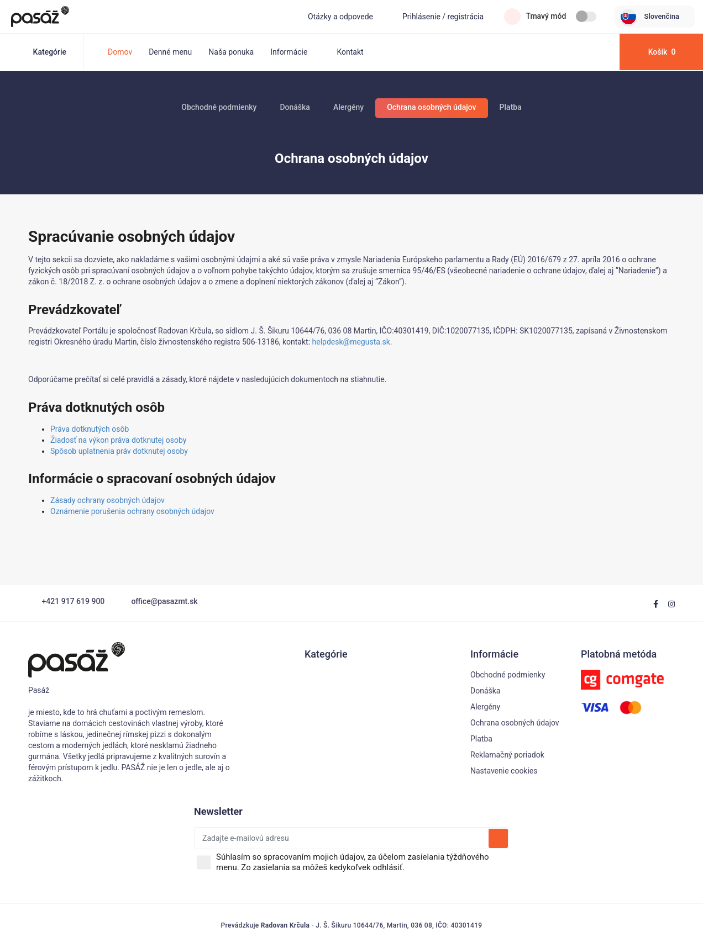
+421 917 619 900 (66, 601)
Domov (120, 51)
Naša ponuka (231, 51)
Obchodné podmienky (218, 107)
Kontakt (350, 51)
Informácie (295, 51)
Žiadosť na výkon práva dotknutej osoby (118, 440)
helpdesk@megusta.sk (351, 341)
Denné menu (170, 51)
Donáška (294, 107)
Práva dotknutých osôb (89, 429)
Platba (511, 107)
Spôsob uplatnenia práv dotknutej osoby (119, 451)
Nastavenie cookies (504, 770)
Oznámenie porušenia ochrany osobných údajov (132, 511)
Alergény (348, 107)
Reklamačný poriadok (507, 754)
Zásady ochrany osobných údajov (107, 500)
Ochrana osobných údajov (431, 107)
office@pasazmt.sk (158, 601)
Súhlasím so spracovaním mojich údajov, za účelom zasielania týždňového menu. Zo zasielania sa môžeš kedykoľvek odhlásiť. (361, 862)
